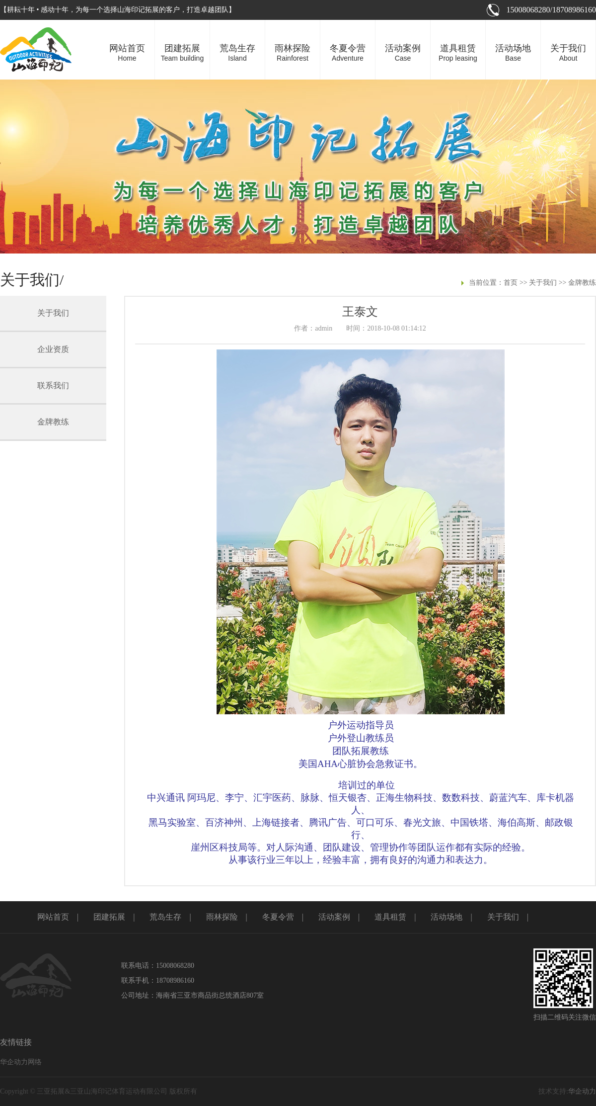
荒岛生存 (165, 917)
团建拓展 (109, 917)
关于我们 (543, 282)
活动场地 (446, 917)
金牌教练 (582, 282)
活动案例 (334, 917)
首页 (511, 282)
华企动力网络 (21, 1062)
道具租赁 (390, 917)
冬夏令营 (278, 917)
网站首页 (53, 917)
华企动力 (582, 1091)
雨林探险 (222, 917)
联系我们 (53, 385)
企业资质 (53, 349)
